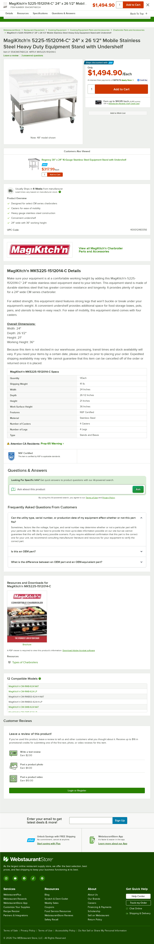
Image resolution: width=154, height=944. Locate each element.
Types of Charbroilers (35, 662)
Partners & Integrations (15, 915)
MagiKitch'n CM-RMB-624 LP (23, 691)
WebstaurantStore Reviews (59, 915)
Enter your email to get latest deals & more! (44, 820)
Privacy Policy (108, 497)
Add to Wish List (117, 113)
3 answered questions (32, 55)
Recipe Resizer (11, 911)
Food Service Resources (58, 911)
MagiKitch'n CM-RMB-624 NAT (24, 686)
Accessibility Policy (65, 930)
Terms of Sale (10, 930)
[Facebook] (24, 878)
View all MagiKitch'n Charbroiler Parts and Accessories (101, 250)
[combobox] (77, 15)
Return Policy (95, 919)
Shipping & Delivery (138, 913)
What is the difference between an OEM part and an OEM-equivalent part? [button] (56, 562)
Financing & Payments (99, 907)
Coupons (49, 907)
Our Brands (94, 899)
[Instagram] (6, 878)
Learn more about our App (112, 843)
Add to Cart (55, 174)
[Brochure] (27, 618)
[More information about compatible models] (39, 679)
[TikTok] (33, 878)
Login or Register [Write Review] (77, 790)
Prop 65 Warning (51, 443)
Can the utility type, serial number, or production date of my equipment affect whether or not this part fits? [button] (73, 520)
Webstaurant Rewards (15, 899)
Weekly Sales (52, 903)
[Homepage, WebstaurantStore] (77, 6)
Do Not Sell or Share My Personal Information (102, 930)
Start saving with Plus (48, 843)
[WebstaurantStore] (46, 859)
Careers (92, 903)
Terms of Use (92, 497)
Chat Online (134, 908)
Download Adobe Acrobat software (79, 650)
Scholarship (94, 911)
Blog (47, 894)
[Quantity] (91, 89)
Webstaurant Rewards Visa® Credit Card (124, 103)
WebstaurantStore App (15, 903)
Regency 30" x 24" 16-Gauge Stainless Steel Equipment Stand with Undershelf (84, 159)
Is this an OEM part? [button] (23, 551)
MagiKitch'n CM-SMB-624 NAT (24, 707)
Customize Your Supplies (16, 907)
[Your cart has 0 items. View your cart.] (145, 6)
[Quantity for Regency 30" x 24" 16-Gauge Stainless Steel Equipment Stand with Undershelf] (44, 174)
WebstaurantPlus (12, 894)
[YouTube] (15, 878)
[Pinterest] (42, 878)
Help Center (138, 896)
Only (90, 67)
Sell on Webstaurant (98, 915)
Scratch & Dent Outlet (56, 899)
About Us (93, 894)
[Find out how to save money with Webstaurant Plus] (45, 163)
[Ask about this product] (77, 489)
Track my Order (138, 902)
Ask (138, 489)
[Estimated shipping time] (59, 191)
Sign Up (120, 820)
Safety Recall (51, 919)
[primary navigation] (10, 6)
